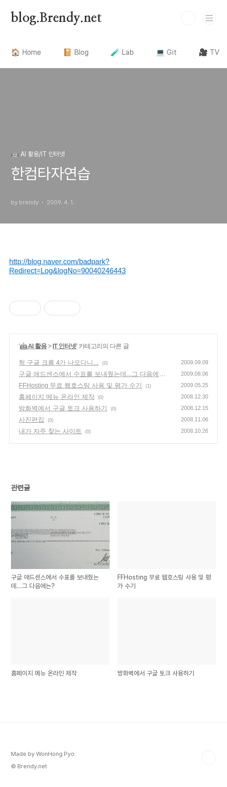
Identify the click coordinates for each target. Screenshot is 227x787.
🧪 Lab (122, 52)
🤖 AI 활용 (33, 346)
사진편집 (31, 419)
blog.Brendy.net (56, 18)
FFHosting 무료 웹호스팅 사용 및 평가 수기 (80, 385)
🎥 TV (209, 52)
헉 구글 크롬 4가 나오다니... (59, 362)
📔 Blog (76, 52)
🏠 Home (26, 52)
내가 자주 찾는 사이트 (50, 431)
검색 (188, 18)
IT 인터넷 (64, 346)
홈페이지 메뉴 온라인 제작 (57, 396)
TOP (208, 757)
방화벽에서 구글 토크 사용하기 (63, 408)
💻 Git (166, 52)
